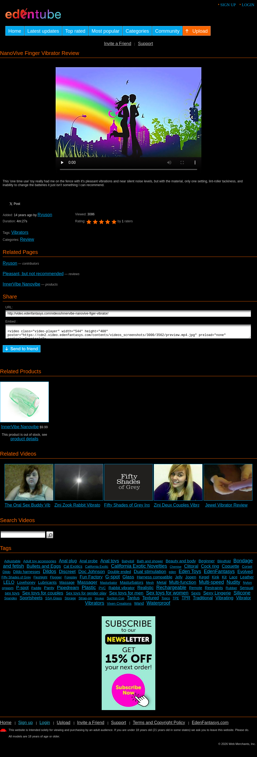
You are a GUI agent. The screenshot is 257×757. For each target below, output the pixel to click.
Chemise (175, 569)
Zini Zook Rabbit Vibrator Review (85, 507)
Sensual (247, 590)
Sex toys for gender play (86, 595)
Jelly (179, 579)
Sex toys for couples (42, 595)
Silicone (242, 595)
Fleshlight (40, 580)
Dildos (49, 574)
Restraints (214, 590)
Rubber (231, 590)
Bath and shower (150, 564)
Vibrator (243, 600)
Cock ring (210, 568)
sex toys (12, 595)
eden (172, 574)
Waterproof (158, 605)
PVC (102, 590)
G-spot (112, 579)
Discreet (67, 574)
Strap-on (85, 601)
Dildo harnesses (26, 574)
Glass (128, 579)
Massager (87, 584)
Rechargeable (171, 590)
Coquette (230, 568)
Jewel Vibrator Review (226, 507)
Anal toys (109, 563)
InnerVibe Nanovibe (21, 284)
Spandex (10, 601)
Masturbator (108, 585)
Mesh (150, 585)
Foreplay (70, 580)
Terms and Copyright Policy (159, 725)
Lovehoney (26, 585)
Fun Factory (91, 579)
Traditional (203, 600)
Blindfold (224, 564)
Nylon (247, 585)
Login (248, 5)
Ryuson (45, 214)
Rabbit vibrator (121, 590)
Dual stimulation (150, 574)
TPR (186, 600)
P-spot (22, 590)
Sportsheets (31, 600)
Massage (67, 585)
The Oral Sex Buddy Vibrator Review (40, 507)
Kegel (204, 579)
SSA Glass (53, 601)
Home (6, 725)
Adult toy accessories (39, 564)
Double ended (119, 574)
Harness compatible (154, 579)
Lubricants (47, 584)
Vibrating (224, 600)
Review (27, 239)
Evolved (245, 574)
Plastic (89, 590)
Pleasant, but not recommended (33, 273)
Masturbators (132, 584)
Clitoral (191, 568)
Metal (162, 584)
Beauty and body (181, 563)
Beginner (207, 563)
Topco (165, 601)
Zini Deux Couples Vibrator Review (187, 507)
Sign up (228, 5)
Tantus (133, 600)
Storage (70, 601)
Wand (139, 606)
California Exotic (96, 569)
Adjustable (12, 564)
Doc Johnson (91, 574)
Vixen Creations (119, 606)
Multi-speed (211, 584)
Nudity (233, 584)
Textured (150, 600)
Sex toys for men (126, 595)
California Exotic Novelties (139, 568)
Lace (233, 579)
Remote (195, 590)
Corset (247, 569)
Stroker (99, 600)
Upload (63, 725)
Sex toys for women (167, 595)
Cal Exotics (73, 569)
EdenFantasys (219, 574)
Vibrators (19, 232)
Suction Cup (115, 601)
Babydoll (128, 564)
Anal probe (88, 563)
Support (145, 43)
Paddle (36, 590)
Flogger (56, 580)
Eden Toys (190, 574)
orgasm (7, 590)
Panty (49, 590)
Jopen (190, 579)
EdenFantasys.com (210, 725)
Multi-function (182, 584)
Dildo (6, 574)
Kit (224, 579)
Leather (247, 579)
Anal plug (68, 563)
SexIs (196, 595)
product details (24, 441)
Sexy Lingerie (217, 595)
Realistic (145, 590)
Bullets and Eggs (44, 568)
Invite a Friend (117, 43)
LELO (8, 584)
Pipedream (68, 590)
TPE (176, 601)
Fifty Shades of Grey (16, 580)
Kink (215, 579)
